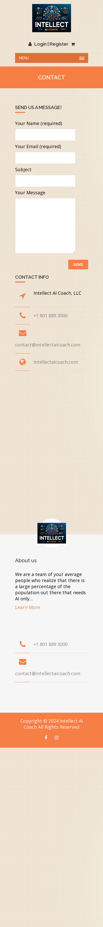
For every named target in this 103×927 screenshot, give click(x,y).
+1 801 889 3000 (50, 315)
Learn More (27, 607)
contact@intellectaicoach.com (47, 345)
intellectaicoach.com (55, 362)
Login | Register (48, 44)
